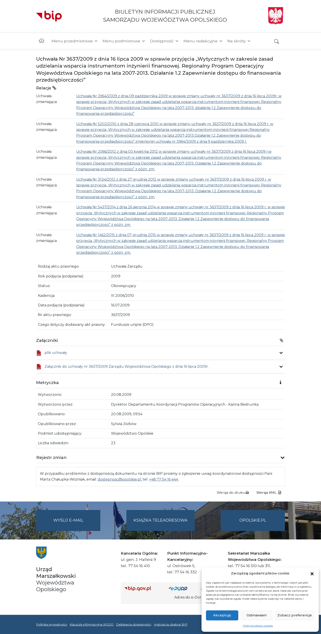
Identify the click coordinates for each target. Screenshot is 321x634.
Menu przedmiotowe (74, 41)
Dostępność (164, 41)
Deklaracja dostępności (133, 624)
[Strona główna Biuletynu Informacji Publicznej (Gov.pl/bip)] (143, 588)
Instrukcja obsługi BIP (170, 624)
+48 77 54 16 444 (163, 479)
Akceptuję (222, 615)
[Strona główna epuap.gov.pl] (183, 588)
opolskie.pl (252, 520)
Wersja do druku (233, 492)
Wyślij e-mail (77, 524)
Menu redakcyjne (203, 41)
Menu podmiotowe (124, 41)
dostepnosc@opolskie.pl (119, 479)
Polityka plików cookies (258, 625)
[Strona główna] (42, 41)
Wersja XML (268, 492)
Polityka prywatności (51, 624)
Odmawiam (257, 615)
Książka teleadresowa (160, 520)
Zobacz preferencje (294, 615)
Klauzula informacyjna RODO (91, 624)
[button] (312, 573)
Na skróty (239, 41)
